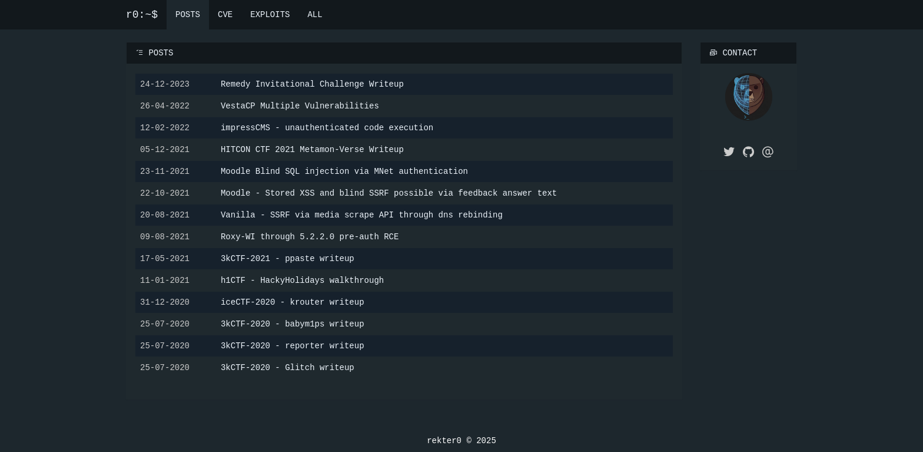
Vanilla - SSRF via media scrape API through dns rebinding (362, 214)
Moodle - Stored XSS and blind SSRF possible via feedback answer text (389, 192)
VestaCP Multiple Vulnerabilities (300, 105)
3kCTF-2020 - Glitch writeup (287, 366)
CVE (225, 14)
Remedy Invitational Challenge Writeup (312, 83)
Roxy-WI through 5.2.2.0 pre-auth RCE (310, 236)
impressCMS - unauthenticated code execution (327, 127)
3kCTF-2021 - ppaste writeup (287, 257)
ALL (314, 14)
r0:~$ (142, 15)
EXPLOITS (270, 14)
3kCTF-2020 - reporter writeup (292, 345)
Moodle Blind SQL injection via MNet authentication (344, 170)
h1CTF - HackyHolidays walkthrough (302, 279)
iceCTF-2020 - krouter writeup (292, 301)
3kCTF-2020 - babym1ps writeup (292, 323)
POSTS (187, 14)
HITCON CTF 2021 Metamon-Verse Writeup (312, 148)
